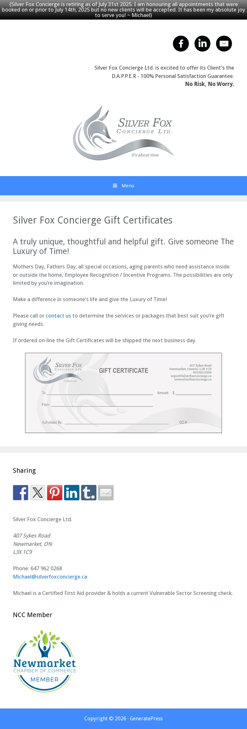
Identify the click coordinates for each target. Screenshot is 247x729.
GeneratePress (146, 719)
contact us (58, 315)
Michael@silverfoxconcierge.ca (50, 576)
